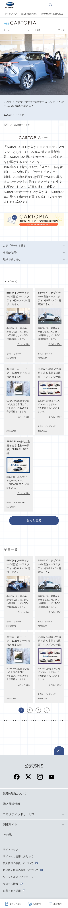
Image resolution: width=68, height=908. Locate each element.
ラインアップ (11, 14)
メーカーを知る (34, 30)
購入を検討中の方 (29, 14)
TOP (6, 125)
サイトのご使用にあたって (18, 856)
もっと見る (34, 520)
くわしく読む (23, 344)
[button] (2, 69)
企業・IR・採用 (12, 890)
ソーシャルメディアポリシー (19, 876)
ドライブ (60, 30)
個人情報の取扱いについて (18, 863)
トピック (7, 30)
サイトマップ (10, 849)
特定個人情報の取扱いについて (20, 870)
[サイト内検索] (52, 5)
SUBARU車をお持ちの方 (52, 14)
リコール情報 (10, 883)
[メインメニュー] (61, 5)
